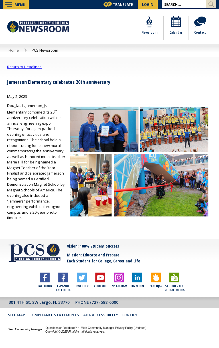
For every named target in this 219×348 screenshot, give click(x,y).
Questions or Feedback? (61, 328)
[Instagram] (119, 279)
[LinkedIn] (137, 279)
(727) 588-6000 (104, 302)
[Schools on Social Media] (174, 279)
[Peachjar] (156, 279)
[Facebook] (45, 279)
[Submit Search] (211, 4)
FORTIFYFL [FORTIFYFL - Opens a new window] (131, 315)
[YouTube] (100, 279)
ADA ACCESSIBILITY (101, 315)
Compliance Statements (54, 315)
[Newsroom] (149, 29)
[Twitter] (82, 279)
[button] (16, 4)
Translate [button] (123, 4)
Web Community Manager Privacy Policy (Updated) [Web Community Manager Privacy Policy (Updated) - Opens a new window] (113, 328)
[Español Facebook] (63, 279)
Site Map (16, 315)
